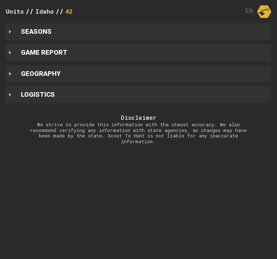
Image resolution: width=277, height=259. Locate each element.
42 (68, 11)
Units (15, 11)
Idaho (44, 11)
